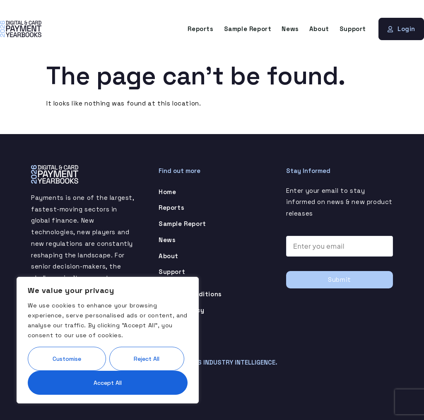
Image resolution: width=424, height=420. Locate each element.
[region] (108, 339)
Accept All (108, 382)
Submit (339, 279)
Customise (67, 357)
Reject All (146, 357)
